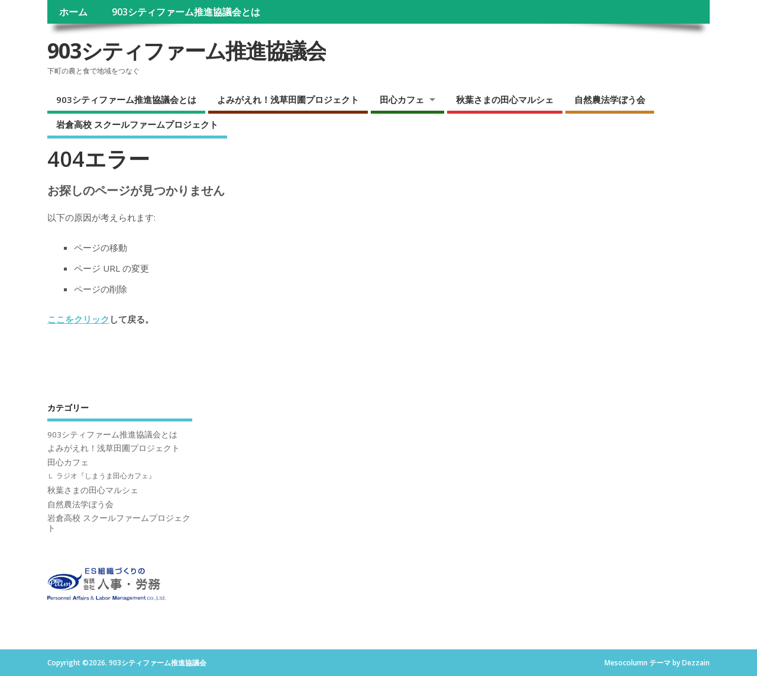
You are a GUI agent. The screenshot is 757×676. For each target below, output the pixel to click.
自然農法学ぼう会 (609, 99)
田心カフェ (402, 99)
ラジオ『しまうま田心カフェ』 (106, 476)
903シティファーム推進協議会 (186, 50)
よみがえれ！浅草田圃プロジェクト (288, 99)
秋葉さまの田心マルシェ (505, 99)
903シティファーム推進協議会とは (186, 11)
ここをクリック (78, 319)
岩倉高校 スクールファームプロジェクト (137, 124)
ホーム (73, 11)
